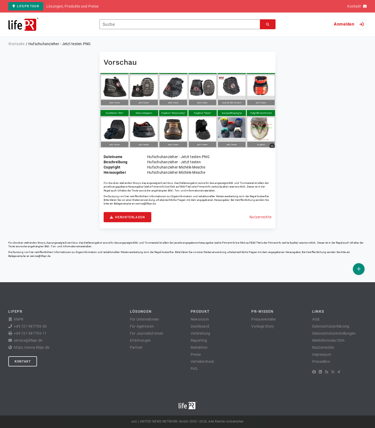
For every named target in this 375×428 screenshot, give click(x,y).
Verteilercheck (202, 361)
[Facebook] (314, 372)
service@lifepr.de (145, 203)
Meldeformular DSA (328, 340)
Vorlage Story (262, 326)
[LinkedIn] (320, 372)
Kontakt (23, 361)
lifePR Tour (25, 6)
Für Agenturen (142, 326)
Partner (136, 347)
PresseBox (321, 361)
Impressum (321, 354)
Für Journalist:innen (147, 333)
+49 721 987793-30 (30, 326)
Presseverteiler (263, 319)
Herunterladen (127, 217)
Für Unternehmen (144, 319)
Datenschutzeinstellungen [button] (334, 333)
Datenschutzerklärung (330, 326)
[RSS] (326, 372)
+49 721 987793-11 (30, 333)
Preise (196, 354)
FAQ (194, 368)
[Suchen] (268, 24)
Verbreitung (200, 333)
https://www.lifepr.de (31, 347)
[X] (333, 372)
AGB (316, 319)
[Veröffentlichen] (359, 269)
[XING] (339, 372)
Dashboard (200, 326)
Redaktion (199, 347)
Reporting (199, 340)
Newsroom (200, 319)
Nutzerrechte (260, 217)
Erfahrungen (140, 340)
